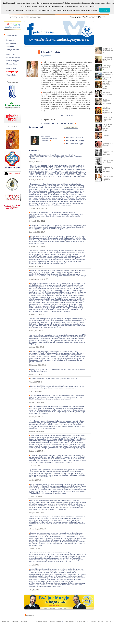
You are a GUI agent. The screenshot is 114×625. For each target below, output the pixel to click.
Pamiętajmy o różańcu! (107, 144)
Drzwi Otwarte (11, 54)
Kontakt (100, 621)
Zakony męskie (69, 621)
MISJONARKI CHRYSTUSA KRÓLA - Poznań (58, 123)
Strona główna (12, 35)
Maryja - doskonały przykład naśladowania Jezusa (107, 110)
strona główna (29, 615)
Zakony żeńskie (55, 621)
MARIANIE (106, 136)
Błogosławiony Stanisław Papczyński (107, 178)
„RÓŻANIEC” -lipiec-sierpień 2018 (107, 50)
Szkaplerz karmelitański (107, 93)
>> (72, 115)
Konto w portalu (41, 621)
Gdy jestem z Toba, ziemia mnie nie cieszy (107, 127)
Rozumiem (105, 10)
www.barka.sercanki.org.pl (75, 140)
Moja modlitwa (12, 64)
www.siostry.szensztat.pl (74, 137)
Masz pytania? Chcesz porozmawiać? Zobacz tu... (49, 138)
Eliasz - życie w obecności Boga (107, 119)
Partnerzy (109, 621)
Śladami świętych (13, 61)
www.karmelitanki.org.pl (74, 143)
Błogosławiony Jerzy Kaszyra (107, 161)
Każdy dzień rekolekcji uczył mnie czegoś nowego (107, 84)
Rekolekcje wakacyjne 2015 (106, 67)
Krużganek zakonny (14, 57)
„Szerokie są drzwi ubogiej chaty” (107, 59)
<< (62, 115)
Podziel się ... (81, 621)
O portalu (92, 621)
